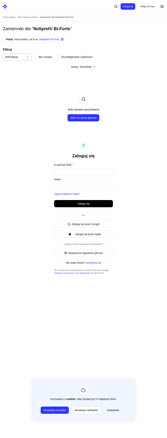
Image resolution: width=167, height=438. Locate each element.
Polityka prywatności (64, 273)
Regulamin (85, 273)
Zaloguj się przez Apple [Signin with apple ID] (83, 234)
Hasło (58, 179)
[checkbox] (35, 56)
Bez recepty (45, 56)
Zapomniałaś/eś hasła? (67, 194)
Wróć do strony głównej (83, 117)
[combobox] (17, 57)
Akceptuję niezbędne (86, 410)
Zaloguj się (128, 6)
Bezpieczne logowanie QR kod (83, 253)
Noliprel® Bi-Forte (51, 28)
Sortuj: (83, 67)
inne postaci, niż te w (35, 39)
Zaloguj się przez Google (84, 224)
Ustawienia (113, 410)
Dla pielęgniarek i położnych (76, 56)
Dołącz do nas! (147, 6)
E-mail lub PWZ (63, 164)
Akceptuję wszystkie (55, 410)
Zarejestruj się (93, 262)
